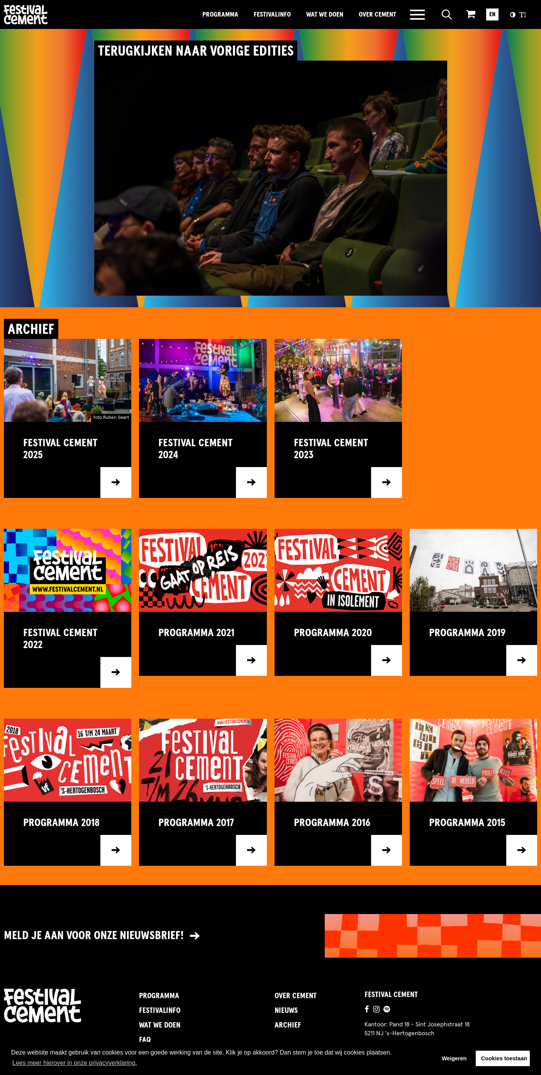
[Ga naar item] (67, 460)
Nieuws (286, 1010)
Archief (288, 1025)
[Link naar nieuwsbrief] (270, 936)
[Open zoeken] (447, 15)
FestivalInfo (272, 14)
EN (492, 14)
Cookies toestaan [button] (504, 1058)
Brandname (52, 14)
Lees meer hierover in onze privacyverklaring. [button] (74, 1063)
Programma (220, 14)
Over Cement (377, 14)
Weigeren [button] (454, 1058)
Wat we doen (324, 14)
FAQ (145, 1040)
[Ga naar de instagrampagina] (376, 1010)
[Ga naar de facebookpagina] (367, 1010)
